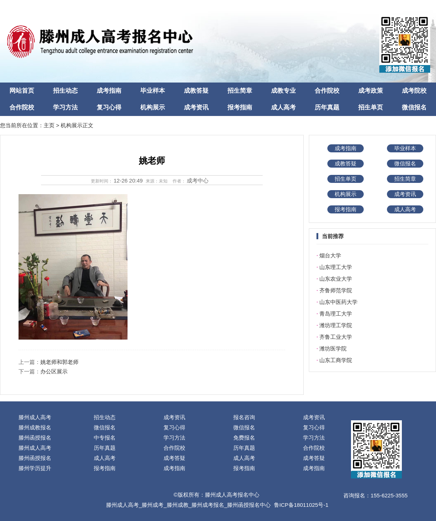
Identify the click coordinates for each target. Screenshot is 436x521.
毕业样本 (152, 90)
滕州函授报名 (35, 437)
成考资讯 (196, 107)
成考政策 (370, 90)
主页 (49, 125)
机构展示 (152, 107)
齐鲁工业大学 (335, 337)
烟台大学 (330, 255)
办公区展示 (54, 371)
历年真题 (327, 107)
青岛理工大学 (335, 313)
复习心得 (109, 107)
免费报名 (244, 437)
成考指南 (109, 90)
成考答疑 (174, 458)
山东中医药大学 (338, 302)
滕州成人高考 (35, 417)
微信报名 (414, 107)
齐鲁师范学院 (335, 290)
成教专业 (283, 90)
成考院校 (414, 90)
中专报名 (105, 437)
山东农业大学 (335, 279)
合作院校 (327, 90)
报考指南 (239, 107)
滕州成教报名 (35, 427)
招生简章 (239, 90)
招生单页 (370, 107)
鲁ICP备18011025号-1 (301, 505)
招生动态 (65, 90)
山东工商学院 (335, 360)
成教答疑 (196, 90)
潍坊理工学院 (335, 325)
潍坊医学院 (333, 348)
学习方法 (65, 107)
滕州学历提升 (35, 468)
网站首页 (21, 90)
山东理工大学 (335, 267)
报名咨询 (244, 417)
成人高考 (283, 107)
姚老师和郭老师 (59, 362)
